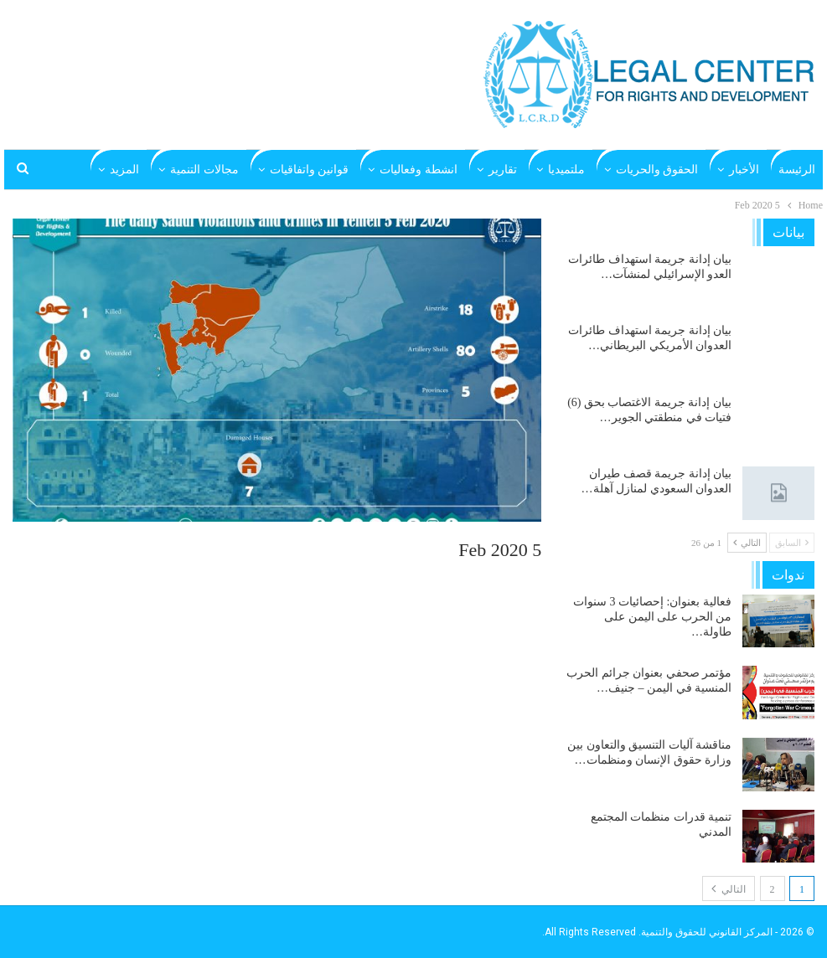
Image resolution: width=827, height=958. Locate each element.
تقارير (502, 169)
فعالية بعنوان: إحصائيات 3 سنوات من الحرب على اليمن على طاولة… (652, 616)
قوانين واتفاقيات (309, 169)
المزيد (124, 169)
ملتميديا (566, 169)
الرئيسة (796, 169)
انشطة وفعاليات (418, 169)
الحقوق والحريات (657, 169)
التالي (747, 543)
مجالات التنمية (204, 169)
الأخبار (744, 169)
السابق (792, 543)
